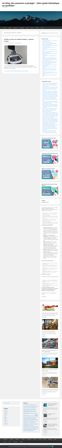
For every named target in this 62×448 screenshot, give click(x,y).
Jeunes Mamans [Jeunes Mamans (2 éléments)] (30, 421)
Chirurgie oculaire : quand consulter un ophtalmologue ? (50, 120)
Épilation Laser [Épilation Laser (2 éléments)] (31, 430)
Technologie (22, 27)
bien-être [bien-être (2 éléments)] (27, 406)
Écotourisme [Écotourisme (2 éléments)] (25, 430)
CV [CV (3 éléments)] (28, 409)
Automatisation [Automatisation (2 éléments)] (32, 404)
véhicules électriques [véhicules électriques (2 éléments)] (32, 429)
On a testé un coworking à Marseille (48, 331)
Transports (5, 424)
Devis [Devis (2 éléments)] (35, 409)
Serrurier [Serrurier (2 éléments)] (31, 428)
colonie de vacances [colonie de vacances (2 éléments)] (27, 407)
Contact (42, 27)
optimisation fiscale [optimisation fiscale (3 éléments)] (27, 424)
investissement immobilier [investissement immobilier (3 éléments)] (29, 419)
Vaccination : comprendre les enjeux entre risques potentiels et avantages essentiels (53, 425)
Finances (37, 27)
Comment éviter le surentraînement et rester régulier (49, 61)
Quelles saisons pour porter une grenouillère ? (50, 313)
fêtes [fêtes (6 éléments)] (36, 415)
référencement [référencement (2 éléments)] (35, 426)
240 (45, 434)
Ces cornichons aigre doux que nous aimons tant (51, 96)
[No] (60, 446)
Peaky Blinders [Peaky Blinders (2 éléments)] (35, 424)
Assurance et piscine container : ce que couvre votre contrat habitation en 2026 (53, 404)
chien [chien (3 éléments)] (32, 406)
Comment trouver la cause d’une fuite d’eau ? (50, 389)
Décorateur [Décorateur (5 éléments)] (26, 411)
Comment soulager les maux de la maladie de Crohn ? (50, 132)
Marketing (5, 418)
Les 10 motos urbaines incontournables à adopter (51, 114)
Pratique (9, 27)
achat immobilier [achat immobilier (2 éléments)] (26, 404)
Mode (5, 419)
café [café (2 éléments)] (30, 406)
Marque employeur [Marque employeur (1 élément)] (29, 422)
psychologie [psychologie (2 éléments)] (31, 425)
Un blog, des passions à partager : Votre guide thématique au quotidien (26, 4)
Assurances (6, 410)
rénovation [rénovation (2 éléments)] (25, 428)
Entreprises (15, 27)
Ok (52, 446)
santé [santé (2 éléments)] (28, 428)
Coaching (5, 411)
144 (44, 395)
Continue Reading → (12, 68)
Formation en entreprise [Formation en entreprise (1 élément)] (32, 415)
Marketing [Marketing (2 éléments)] (25, 422)
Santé (27, 27)
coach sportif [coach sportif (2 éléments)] (35, 406)
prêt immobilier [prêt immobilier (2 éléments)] (26, 425)
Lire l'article (45, 411)
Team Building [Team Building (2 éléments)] (26, 429)
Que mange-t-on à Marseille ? (49, 117)
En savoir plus (44, 317)
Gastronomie (6, 414)
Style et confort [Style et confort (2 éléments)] (35, 428)
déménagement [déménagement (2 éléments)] (31, 413)
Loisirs (32, 27)
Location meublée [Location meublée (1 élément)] (35, 421)
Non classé (6, 420)
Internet (5, 415)
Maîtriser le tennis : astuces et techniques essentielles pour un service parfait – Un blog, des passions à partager (49, 109)
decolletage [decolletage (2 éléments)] (32, 409)
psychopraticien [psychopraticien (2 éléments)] (26, 426)
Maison (5, 27)
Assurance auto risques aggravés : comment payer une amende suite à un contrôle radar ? (50, 106)
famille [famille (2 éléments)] (28, 415)
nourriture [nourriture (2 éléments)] (33, 422)
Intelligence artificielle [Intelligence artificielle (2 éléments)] (32, 418)
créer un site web (46, 229)
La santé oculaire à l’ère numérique (47, 42)
